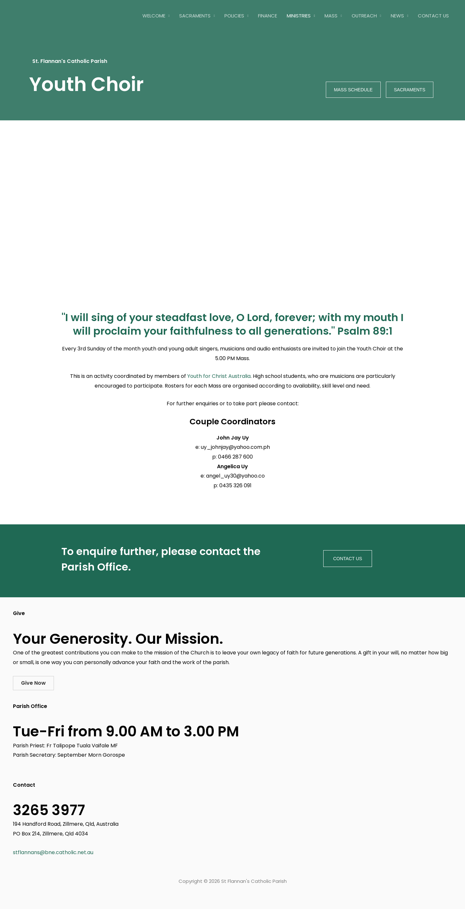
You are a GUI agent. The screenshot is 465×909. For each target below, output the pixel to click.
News (397, 15)
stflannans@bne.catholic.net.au (53, 852)
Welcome (153, 15)
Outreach (364, 15)
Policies (234, 15)
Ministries (299, 15)
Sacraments (195, 15)
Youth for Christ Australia (219, 376)
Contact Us (433, 15)
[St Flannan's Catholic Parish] (50, 15)
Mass (331, 15)
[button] (33, 683)
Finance (267, 15)
